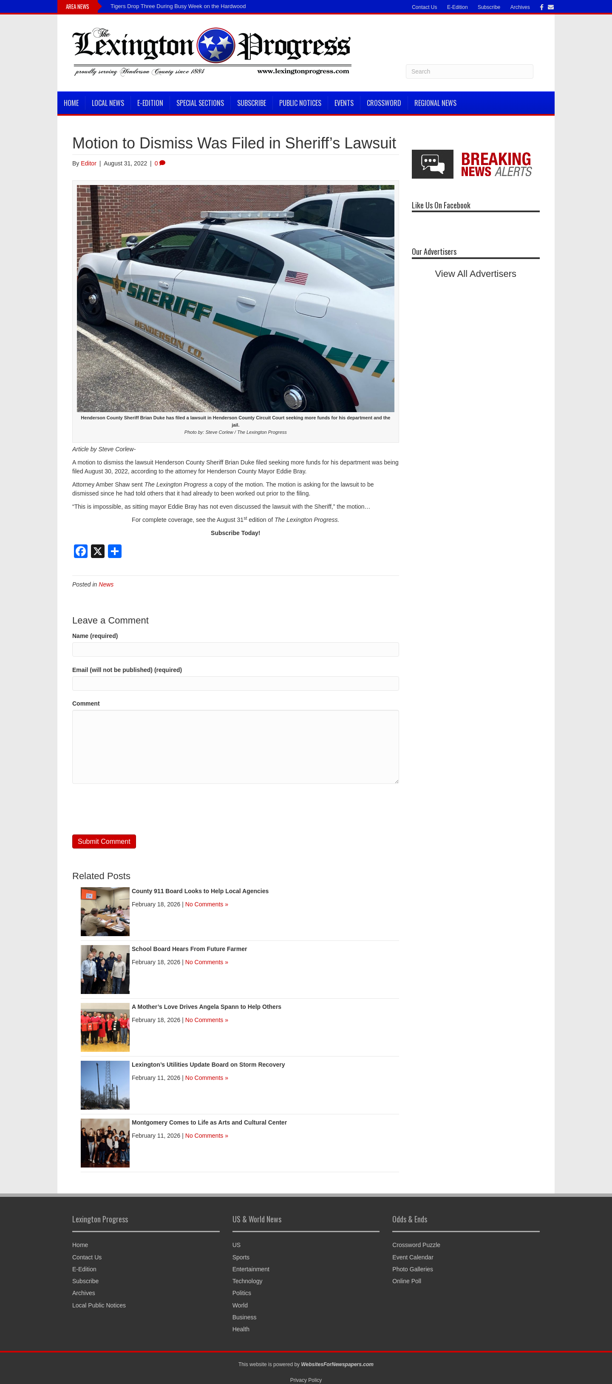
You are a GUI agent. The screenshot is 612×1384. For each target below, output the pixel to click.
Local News (108, 103)
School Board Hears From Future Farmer (189, 948)
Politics (241, 1293)
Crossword (384, 103)
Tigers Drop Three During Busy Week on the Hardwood (178, 6)
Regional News (435, 103)
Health (240, 1329)
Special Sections (200, 103)
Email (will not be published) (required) (127, 669)
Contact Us (424, 7)
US (236, 1245)
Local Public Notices (99, 1305)
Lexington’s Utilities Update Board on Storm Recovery (208, 1064)
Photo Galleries (412, 1269)
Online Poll (406, 1281)
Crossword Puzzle (416, 1245)
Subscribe (489, 7)
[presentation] (136, 809)
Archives (520, 7)
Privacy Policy (306, 1380)
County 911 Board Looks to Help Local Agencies (200, 891)
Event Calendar (413, 1257)
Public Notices (300, 103)
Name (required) (95, 635)
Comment (86, 703)
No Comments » (206, 904)
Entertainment (250, 1269)
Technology (247, 1281)
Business (244, 1317)
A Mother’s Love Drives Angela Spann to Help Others (206, 1006)
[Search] (469, 71)
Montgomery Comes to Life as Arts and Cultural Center (209, 1122)
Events (344, 103)
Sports (240, 1257)
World (240, 1305)
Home (71, 103)
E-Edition (457, 7)
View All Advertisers (476, 273)
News (106, 584)
